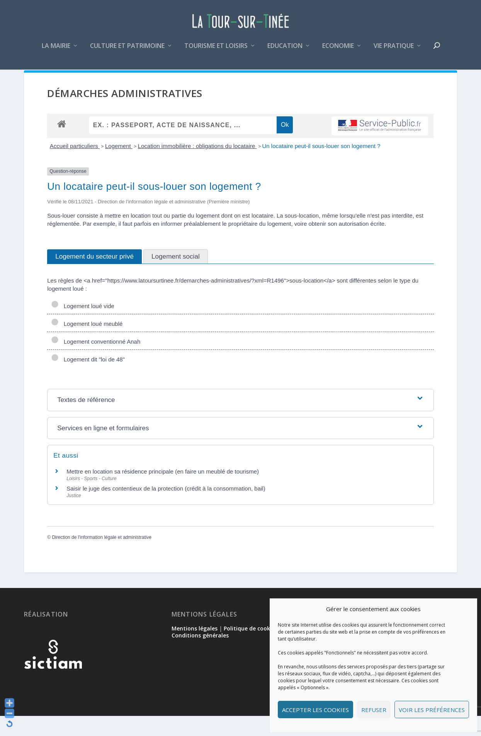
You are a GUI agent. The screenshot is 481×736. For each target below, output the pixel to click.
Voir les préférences (432, 710)
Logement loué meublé (86, 344)
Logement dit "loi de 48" (88, 379)
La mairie (56, 51)
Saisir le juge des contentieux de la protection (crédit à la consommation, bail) (165, 508)
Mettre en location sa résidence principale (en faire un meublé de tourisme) (162, 491)
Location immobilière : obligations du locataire (197, 166)
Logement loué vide (82, 326)
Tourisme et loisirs (216, 51)
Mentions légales (195, 648)
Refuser (373, 710)
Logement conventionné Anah (95, 361)
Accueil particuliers (75, 166)
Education (285, 51)
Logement (119, 166)
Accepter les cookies (315, 710)
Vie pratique (394, 51)
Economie (338, 51)
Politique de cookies (250, 648)
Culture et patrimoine (127, 51)
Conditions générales (200, 655)
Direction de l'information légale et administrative (101, 557)
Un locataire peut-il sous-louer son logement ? (321, 166)
